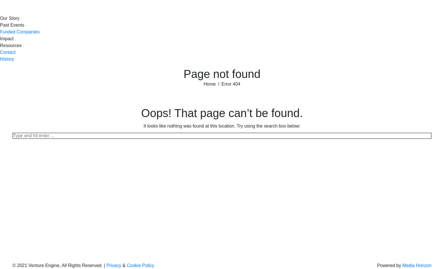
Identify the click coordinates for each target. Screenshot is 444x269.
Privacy (113, 265)
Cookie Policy (140, 265)
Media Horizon (417, 265)
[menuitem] (11, 18)
